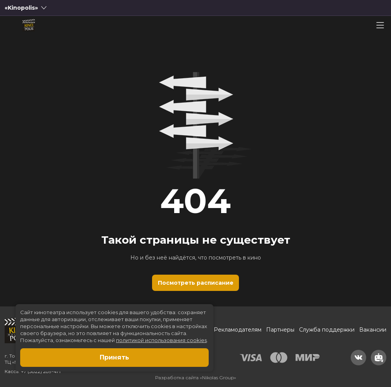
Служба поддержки (327, 329)
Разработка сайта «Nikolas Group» (195, 377)
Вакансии (372, 329)
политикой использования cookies (161, 340)
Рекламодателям (237, 329)
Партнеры (280, 329)
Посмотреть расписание (196, 282)
